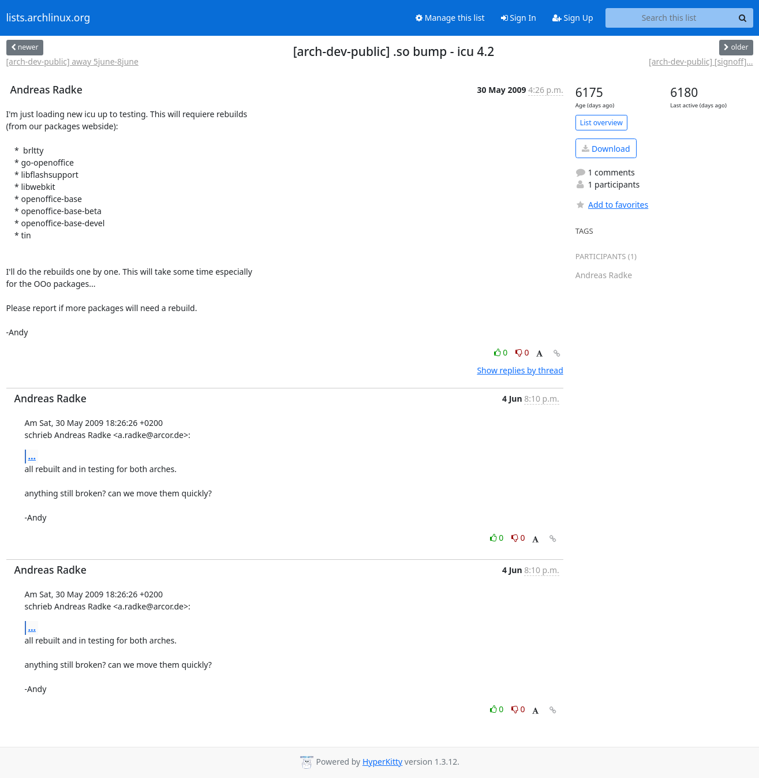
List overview (601, 123)
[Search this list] (669, 18)
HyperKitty (382, 761)
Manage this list (450, 17)
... (32, 456)
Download (606, 148)
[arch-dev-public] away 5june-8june (72, 61)
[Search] (742, 18)
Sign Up (572, 17)
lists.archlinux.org (48, 18)
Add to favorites (611, 204)
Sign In (518, 17)
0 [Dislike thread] (522, 352)
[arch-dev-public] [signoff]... (701, 61)
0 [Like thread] (502, 352)
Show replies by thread (520, 370)
